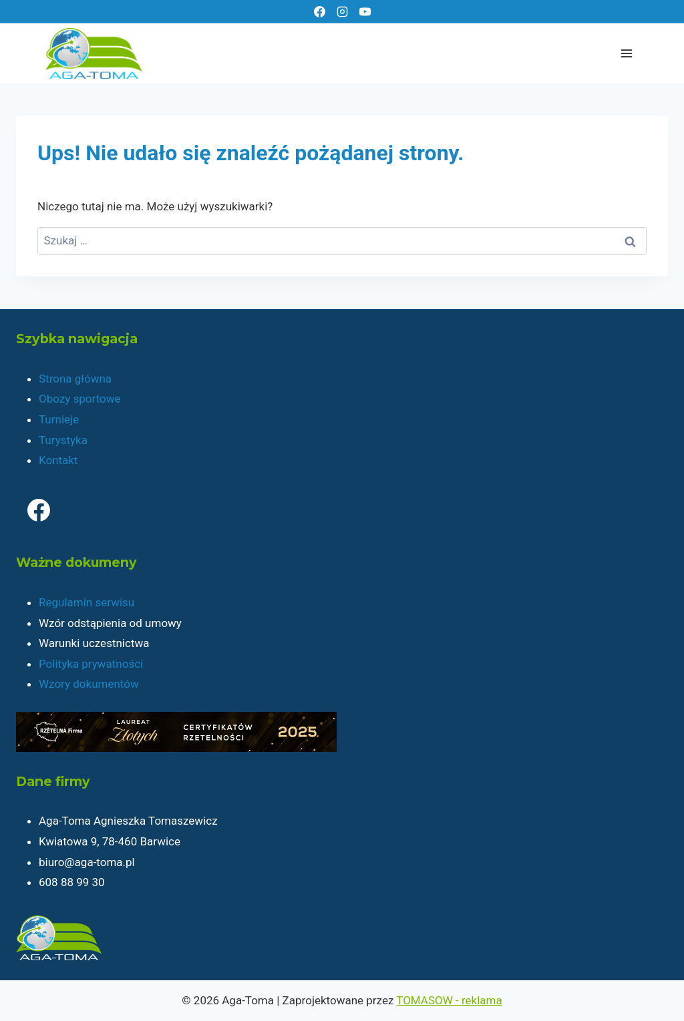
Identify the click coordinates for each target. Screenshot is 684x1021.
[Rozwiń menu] (626, 53)
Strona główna (75, 378)
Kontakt (58, 460)
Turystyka (63, 440)
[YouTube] (364, 11)
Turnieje (59, 419)
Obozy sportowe (80, 398)
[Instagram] (342, 11)
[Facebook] (319, 11)
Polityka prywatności (91, 663)
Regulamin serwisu (86, 602)
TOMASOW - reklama (449, 1000)
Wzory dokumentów (89, 683)
